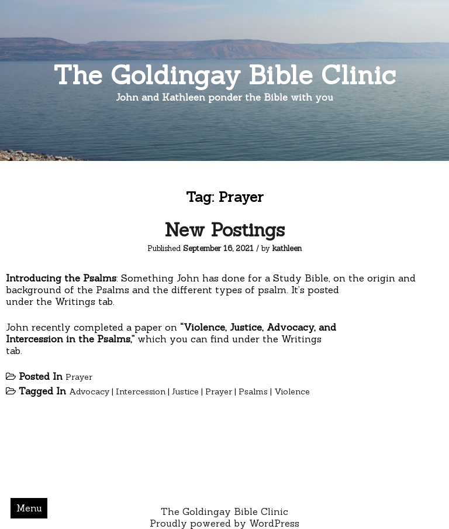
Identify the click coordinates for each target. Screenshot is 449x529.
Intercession (140, 391)
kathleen (287, 248)
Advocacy (89, 391)
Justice (185, 391)
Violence (292, 391)
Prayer (78, 377)
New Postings (224, 230)
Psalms (253, 391)
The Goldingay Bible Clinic (224, 74)
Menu (29, 508)
